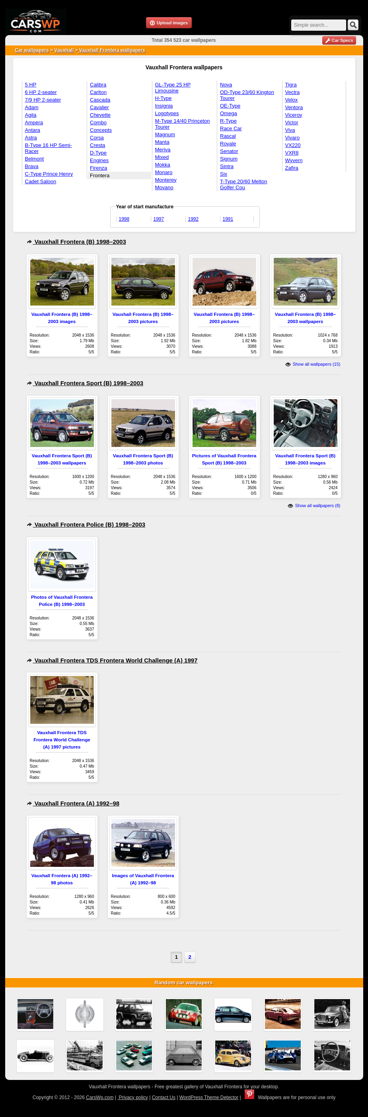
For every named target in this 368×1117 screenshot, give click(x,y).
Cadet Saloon (40, 181)
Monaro (164, 172)
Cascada (100, 100)
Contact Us (163, 1097)
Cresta (97, 145)
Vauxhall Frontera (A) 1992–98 (73, 803)
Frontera (99, 175)
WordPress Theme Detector (208, 1097)
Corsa (97, 138)
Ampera (34, 122)
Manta (162, 142)
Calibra (98, 85)
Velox (291, 100)
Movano (164, 187)
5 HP (31, 85)
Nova (226, 85)
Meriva (163, 150)
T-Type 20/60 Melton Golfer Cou (243, 184)
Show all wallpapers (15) (313, 364)
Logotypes (167, 113)
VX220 (293, 145)
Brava (32, 166)
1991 (228, 219)
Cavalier (99, 107)
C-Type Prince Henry (49, 174)
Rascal (228, 136)
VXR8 (292, 153)
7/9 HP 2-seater (43, 100)
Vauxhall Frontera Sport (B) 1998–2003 (85, 383)
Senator (229, 151)
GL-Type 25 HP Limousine (173, 88)
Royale (228, 144)
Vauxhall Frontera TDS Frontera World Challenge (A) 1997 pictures (61, 739)
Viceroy (293, 115)
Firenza (98, 168)
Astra (31, 138)
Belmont (34, 159)
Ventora (294, 107)
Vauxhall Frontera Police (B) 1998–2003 (86, 524)
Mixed (162, 157)
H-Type (163, 98)
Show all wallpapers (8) (314, 505)
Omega (228, 113)
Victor (291, 122)
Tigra (291, 85)
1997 (159, 219)
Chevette (100, 115)
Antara (32, 130)
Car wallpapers (32, 50)
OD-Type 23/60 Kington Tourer (247, 95)
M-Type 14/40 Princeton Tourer (182, 124)
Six (223, 174)
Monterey (166, 180)
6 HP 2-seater (41, 92)
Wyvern (294, 160)
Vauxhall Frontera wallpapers (111, 50)
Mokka (162, 165)
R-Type (228, 121)
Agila (31, 115)
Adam (32, 107)
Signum (229, 159)
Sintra (227, 166)
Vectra (292, 92)
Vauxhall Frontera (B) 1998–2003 (76, 241)
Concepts (101, 130)
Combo (98, 122)
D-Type (98, 153)
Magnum (165, 134)
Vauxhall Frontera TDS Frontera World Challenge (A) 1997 (112, 660)
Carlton (98, 92)
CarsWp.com (99, 1097)
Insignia (164, 106)
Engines (99, 160)
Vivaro (292, 138)
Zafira (291, 168)
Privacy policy (132, 1097)
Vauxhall (64, 50)
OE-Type (230, 106)
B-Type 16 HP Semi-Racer (48, 148)
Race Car (231, 128)
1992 (193, 219)
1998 (124, 219)
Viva (290, 130)
